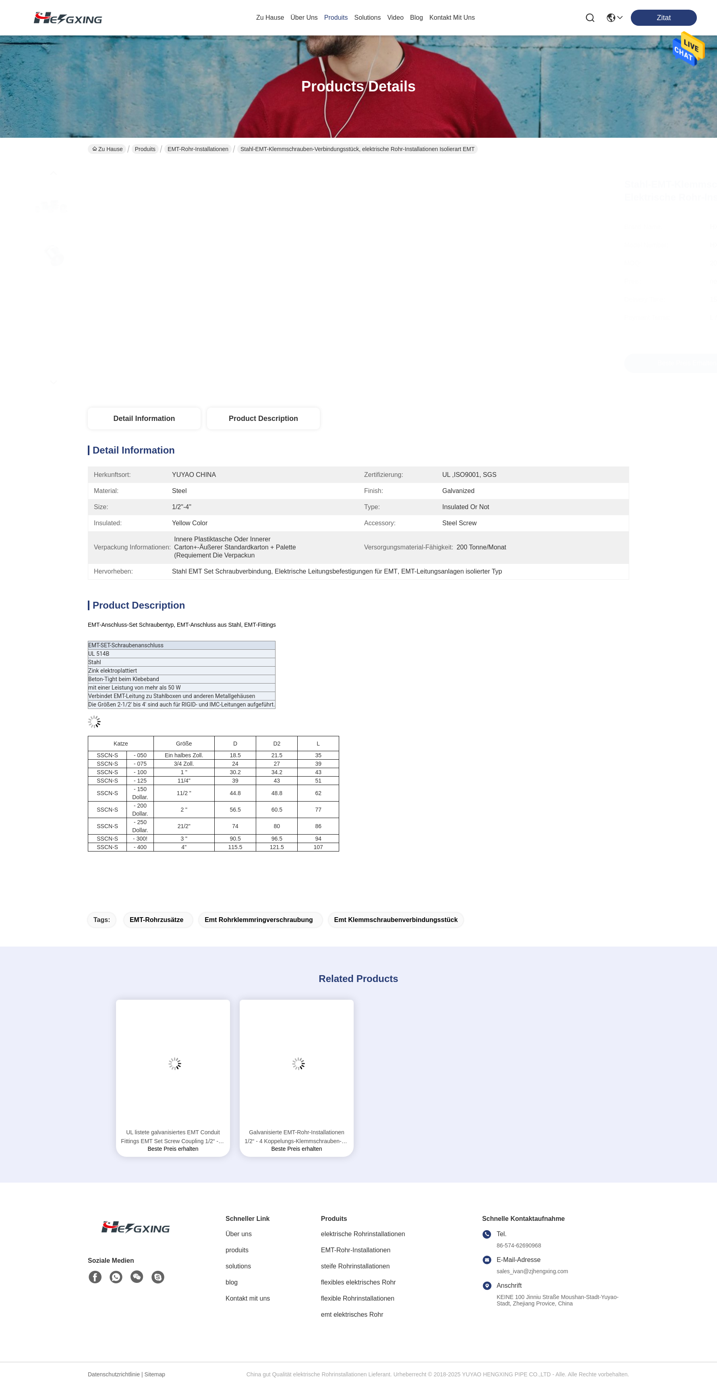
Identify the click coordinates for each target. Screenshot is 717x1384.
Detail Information (144, 418)
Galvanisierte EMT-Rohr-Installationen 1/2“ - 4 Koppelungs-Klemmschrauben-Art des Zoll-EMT (296, 1137)
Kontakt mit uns (248, 1298)
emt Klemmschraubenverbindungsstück (396, 919)
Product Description (263, 418)
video (395, 17)
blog (416, 17)
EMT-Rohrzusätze (156, 919)
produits (336, 17)
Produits (145, 149)
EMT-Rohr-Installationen (198, 149)
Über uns (304, 17)
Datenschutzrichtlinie (114, 1374)
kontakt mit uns (452, 17)
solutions (367, 17)
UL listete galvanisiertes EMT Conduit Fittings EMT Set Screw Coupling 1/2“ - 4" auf (173, 1137)
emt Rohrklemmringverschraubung (259, 919)
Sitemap (155, 1374)
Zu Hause (270, 17)
